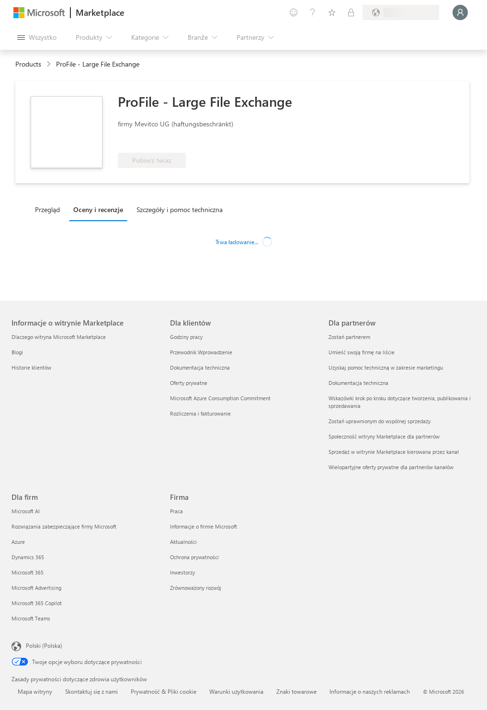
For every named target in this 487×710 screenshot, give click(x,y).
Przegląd (47, 209)
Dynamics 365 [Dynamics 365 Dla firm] (27, 557)
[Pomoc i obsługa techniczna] (312, 12)
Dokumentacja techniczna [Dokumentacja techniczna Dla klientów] (200, 367)
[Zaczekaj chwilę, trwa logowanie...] (460, 12)
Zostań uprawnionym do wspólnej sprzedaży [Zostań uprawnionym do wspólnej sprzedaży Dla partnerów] (379, 421)
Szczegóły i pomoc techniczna (179, 209)
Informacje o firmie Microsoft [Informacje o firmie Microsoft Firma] (203, 526)
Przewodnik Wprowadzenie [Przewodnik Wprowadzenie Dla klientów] (201, 352)
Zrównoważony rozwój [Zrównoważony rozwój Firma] (195, 587)
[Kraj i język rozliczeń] (400, 12)
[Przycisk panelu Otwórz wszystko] (36, 37)
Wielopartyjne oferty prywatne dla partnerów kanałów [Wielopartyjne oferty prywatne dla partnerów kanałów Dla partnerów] (390, 467)
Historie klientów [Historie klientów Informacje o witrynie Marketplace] (31, 367)
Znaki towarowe (296, 691)
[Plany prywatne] (351, 12)
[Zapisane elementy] (332, 12)
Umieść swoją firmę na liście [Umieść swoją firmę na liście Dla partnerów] (361, 352)
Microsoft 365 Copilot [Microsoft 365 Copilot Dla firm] (36, 603)
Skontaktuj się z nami (91, 691)
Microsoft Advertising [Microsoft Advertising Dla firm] (36, 587)
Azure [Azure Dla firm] (18, 541)
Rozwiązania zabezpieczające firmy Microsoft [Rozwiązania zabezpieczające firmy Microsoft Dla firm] (63, 526)
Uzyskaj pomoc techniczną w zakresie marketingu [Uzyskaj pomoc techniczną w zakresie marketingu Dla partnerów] (385, 367)
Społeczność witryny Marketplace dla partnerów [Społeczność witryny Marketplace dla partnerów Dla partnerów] (384, 436)
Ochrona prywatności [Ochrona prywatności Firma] (194, 557)
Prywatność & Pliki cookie (163, 691)
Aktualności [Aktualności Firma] (183, 541)
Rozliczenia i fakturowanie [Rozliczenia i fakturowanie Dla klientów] (200, 413)
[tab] (50, 209)
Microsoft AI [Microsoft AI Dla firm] (25, 511)
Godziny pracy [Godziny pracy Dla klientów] (186, 336)
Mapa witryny (35, 691)
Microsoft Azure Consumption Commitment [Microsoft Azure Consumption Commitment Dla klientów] (220, 398)
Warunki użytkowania (236, 691)
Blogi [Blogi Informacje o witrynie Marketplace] (17, 352)
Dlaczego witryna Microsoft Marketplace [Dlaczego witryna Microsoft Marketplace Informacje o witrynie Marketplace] (58, 336)
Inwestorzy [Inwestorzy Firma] (182, 572)
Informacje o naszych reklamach (369, 691)
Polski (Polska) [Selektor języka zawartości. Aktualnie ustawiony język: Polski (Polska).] (44, 645)
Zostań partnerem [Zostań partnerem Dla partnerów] (349, 336)
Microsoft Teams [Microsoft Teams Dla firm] (30, 618)
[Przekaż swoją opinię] (293, 12)
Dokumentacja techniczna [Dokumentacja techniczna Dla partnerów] (358, 382)
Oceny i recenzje (98, 209)
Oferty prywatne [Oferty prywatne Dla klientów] (188, 382)
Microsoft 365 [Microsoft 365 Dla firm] (27, 572)
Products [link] (28, 63)
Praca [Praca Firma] (176, 511)
